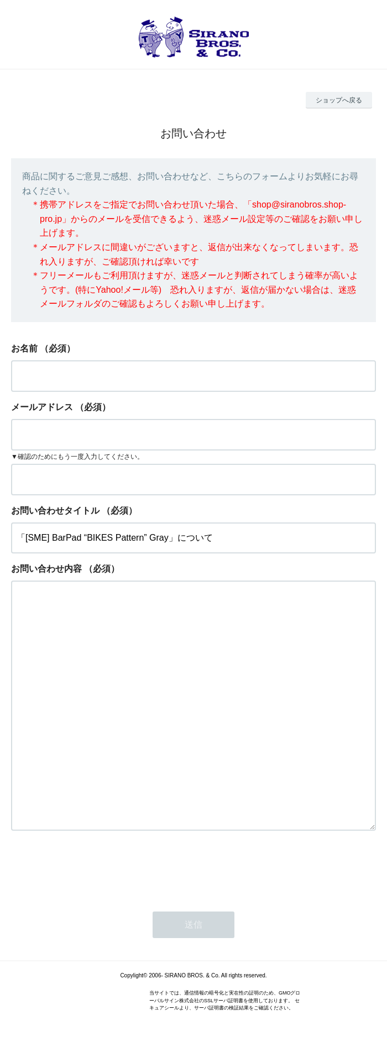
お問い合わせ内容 (46, 568)
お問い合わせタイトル (55, 510)
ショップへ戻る (339, 100)
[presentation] (95, 867)
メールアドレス (42, 407)
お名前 (24, 348)
